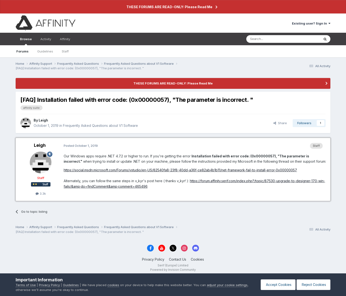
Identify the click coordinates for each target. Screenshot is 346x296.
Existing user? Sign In (311, 23)
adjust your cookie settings (227, 285)
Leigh (43, 120)
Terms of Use (26, 285)
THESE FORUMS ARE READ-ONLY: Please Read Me (169, 7)
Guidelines (45, 51)
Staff (65, 51)
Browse (26, 41)
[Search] (270, 39)
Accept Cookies (276, 285)
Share (280, 123)
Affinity (65, 39)
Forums (22, 51)
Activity (45, 39)
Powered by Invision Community (173, 269)
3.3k (41, 193)
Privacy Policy (153, 259)
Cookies (197, 259)
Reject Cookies (312, 285)
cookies (113, 285)
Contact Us (177, 259)
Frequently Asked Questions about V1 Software (100, 125)
